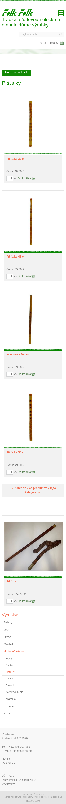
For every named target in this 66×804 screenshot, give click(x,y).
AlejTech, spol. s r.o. (53, 797)
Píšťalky (10, 671)
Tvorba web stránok (13, 797)
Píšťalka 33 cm (16, 452)
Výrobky (8, 763)
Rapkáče (10, 678)
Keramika (10, 698)
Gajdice (10, 665)
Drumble (10, 685)
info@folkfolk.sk (22, 750)
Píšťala (11, 581)
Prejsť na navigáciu (16, 72)
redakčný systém (32, 797)
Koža (7, 713)
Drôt (6, 629)
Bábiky (8, 622)
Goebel (8, 644)
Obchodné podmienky (19, 780)
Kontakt (8, 784)
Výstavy (8, 776)
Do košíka (24, 178)
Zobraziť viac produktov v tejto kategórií (33, 490)
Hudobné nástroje (15, 651)
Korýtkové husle (14, 692)
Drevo (7, 636)
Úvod (6, 759)
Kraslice (9, 706)
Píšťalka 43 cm (16, 256)
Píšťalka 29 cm (16, 158)
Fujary (9, 658)
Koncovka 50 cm (17, 354)
